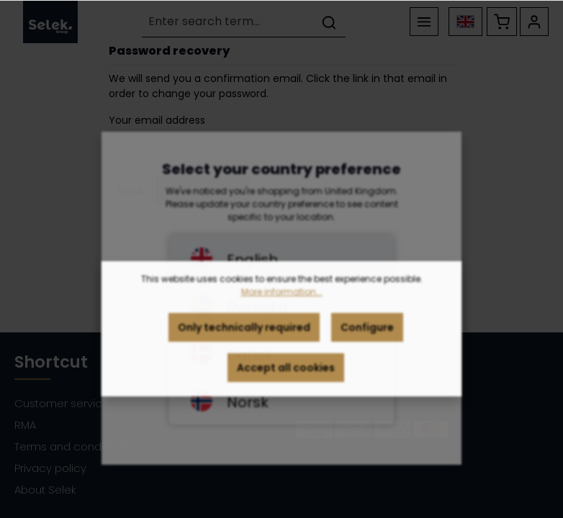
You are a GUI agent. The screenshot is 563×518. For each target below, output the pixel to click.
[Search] (329, 21)
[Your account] (534, 21)
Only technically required (244, 334)
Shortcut (51, 361)
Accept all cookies (286, 374)
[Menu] (424, 21)
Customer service (61, 403)
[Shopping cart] (502, 21)
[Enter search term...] (227, 21)
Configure (367, 334)
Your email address (157, 120)
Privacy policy (50, 468)
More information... (282, 298)
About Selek (45, 489)
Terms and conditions (71, 446)
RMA (25, 424)
